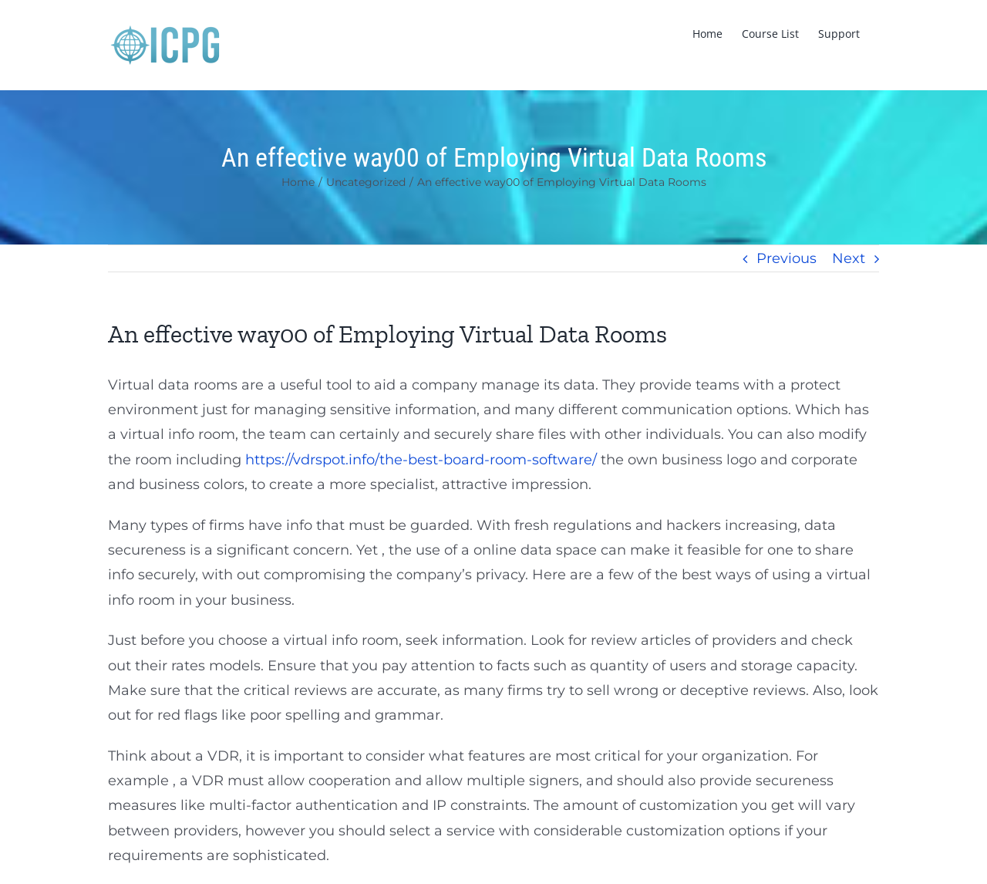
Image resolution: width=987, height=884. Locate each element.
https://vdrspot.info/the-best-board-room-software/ (421, 459)
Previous (786, 258)
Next (848, 258)
